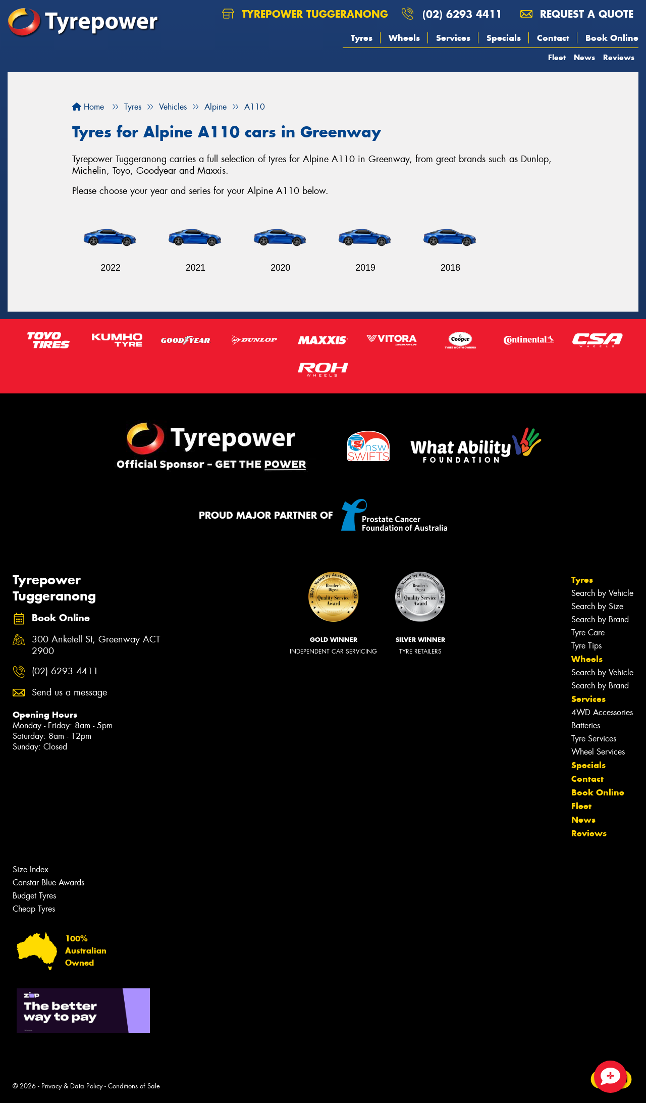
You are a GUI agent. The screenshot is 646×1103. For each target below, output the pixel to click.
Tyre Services (593, 738)
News (584, 57)
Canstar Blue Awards (48, 882)
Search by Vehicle (602, 593)
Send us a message (69, 692)
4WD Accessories (602, 712)
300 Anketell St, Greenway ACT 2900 (96, 645)
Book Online (611, 37)
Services (453, 37)
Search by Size (597, 606)
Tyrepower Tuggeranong (305, 14)
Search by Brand (600, 619)
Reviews (618, 57)
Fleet (557, 57)
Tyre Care (588, 632)
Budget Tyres (34, 895)
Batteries (585, 725)
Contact (553, 37)
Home (88, 107)
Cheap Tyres (34, 909)
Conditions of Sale (134, 1086)
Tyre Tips (586, 645)
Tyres (361, 37)
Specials (504, 37)
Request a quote (576, 14)
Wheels (404, 37)
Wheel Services (598, 751)
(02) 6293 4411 (462, 14)
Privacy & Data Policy (71, 1086)
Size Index (30, 869)
